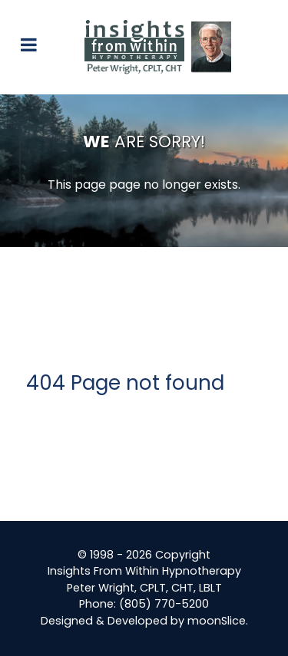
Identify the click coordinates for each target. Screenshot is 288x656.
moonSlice (216, 620)
